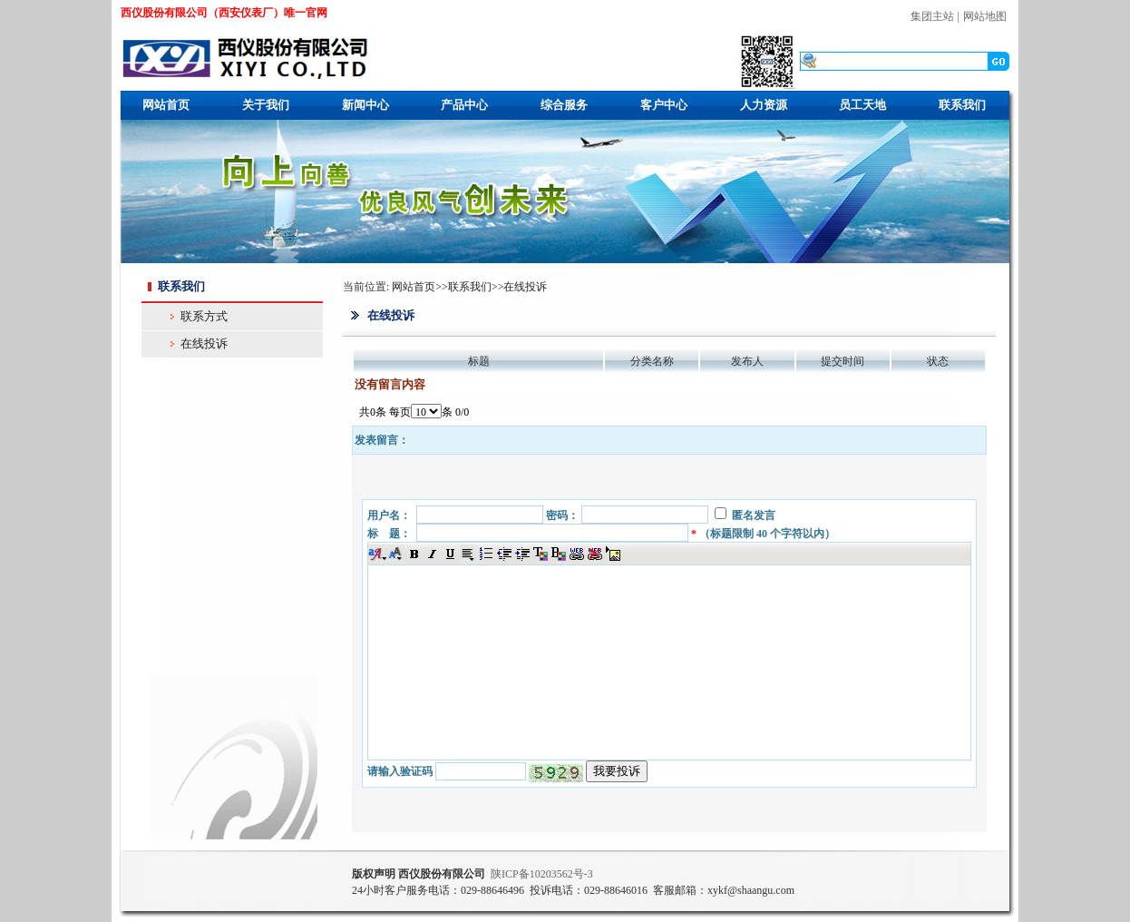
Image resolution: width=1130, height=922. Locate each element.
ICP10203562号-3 (542, 874)
